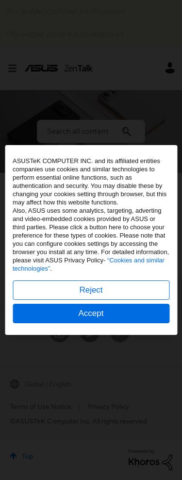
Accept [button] (91, 313)
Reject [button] (90, 290)
